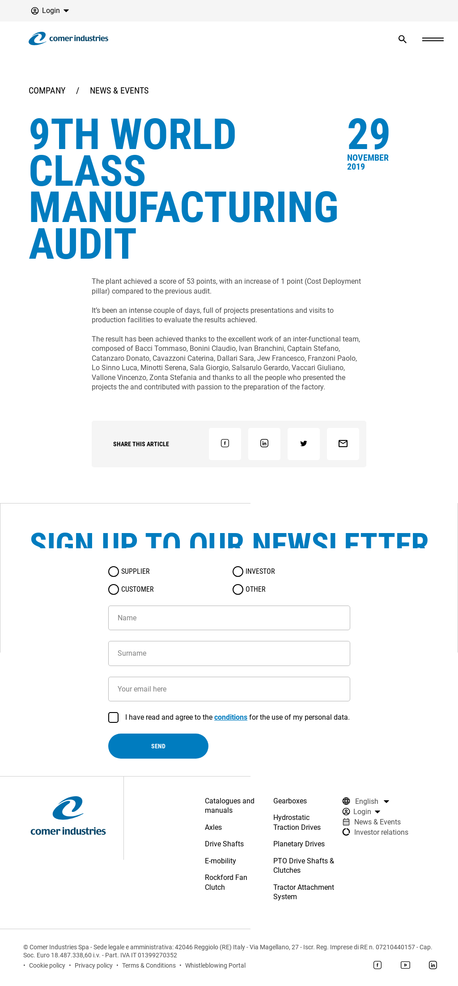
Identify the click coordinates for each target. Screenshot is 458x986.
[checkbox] (113, 717)
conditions (230, 717)
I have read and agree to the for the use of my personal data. (237, 717)
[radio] (113, 571)
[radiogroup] (229, 580)
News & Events (119, 90)
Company (47, 90)
